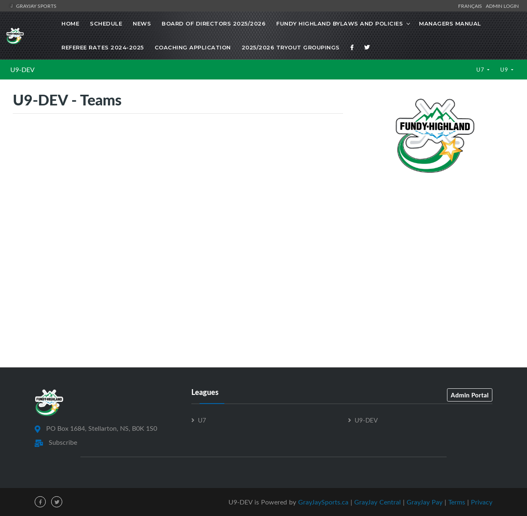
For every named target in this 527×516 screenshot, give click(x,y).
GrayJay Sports (32, 5)
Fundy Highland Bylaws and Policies (339, 23)
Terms (456, 502)
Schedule (106, 23)
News (142, 23)
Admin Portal (470, 394)
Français (471, 5)
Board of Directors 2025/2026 (214, 23)
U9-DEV (22, 69)
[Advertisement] (434, 243)
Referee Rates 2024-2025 (102, 47)
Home (70, 23)
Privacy (481, 502)
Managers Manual (450, 23)
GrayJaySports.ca (323, 502)
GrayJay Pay (424, 502)
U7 (481, 69)
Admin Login (502, 5)
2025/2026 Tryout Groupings (291, 47)
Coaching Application (193, 47)
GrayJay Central (377, 502)
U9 (505, 69)
